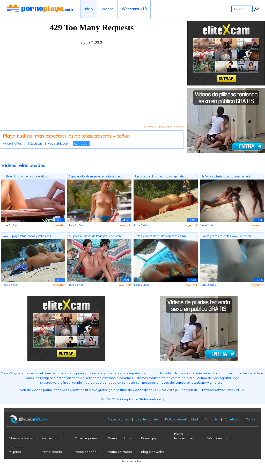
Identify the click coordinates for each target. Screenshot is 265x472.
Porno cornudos (120, 452)
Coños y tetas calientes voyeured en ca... (227, 236)
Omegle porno (86, 438)
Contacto (211, 419)
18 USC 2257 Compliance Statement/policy (132, 399)
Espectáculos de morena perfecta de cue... (95, 176)
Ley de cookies (147, 419)
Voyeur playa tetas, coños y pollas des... (28, 236)
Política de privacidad (181, 419)
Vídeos (108, 8)
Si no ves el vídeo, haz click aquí (163, 126)
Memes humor (52, 438)
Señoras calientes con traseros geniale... (226, 176)
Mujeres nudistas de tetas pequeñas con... (96, 236)
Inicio (88, 8)
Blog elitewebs (152, 452)
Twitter (251, 419)
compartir (81, 143)
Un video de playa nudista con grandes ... (161, 176)
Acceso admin (132, 461)
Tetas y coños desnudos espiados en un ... (162, 236)
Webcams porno (220, 438)
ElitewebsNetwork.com (216, 390)
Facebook (232, 419)
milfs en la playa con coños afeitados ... (28, 176)
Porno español (86, 452)
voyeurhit (59, 225)
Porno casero (52, 452)
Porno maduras (119, 438)
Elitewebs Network (23, 438)
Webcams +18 (134, 8)
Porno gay (149, 438)
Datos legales (118, 419)
